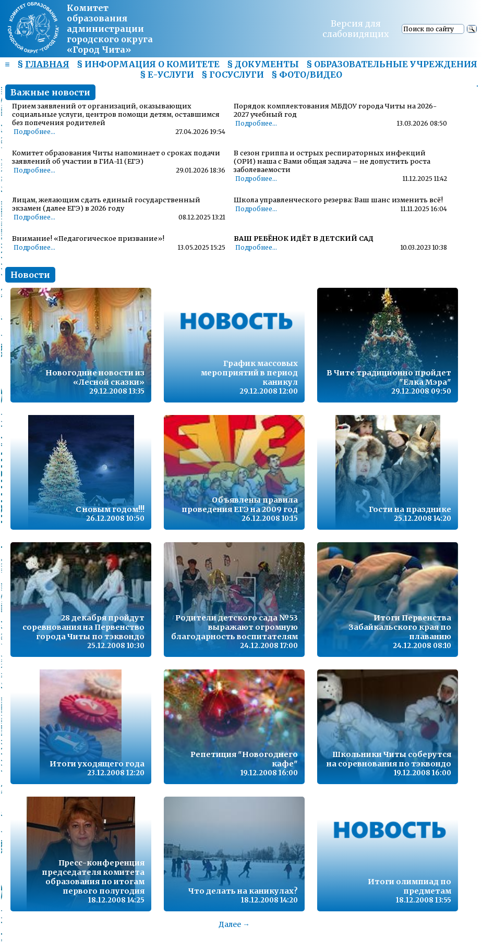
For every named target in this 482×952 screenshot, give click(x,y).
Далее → (234, 924)
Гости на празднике (410, 509)
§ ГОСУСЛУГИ (232, 74)
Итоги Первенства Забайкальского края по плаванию (399, 627)
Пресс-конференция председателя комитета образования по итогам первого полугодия (93, 877)
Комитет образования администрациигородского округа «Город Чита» (110, 29)
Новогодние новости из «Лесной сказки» (94, 377)
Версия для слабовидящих (355, 28)
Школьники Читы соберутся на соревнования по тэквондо (389, 759)
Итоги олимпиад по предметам (409, 886)
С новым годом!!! (110, 509)
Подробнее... (34, 132)
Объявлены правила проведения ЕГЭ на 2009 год (240, 504)
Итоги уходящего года (97, 763)
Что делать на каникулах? (243, 891)
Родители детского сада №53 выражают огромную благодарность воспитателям (234, 627)
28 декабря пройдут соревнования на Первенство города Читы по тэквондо (83, 627)
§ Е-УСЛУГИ (167, 74)
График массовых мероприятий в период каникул (249, 373)
